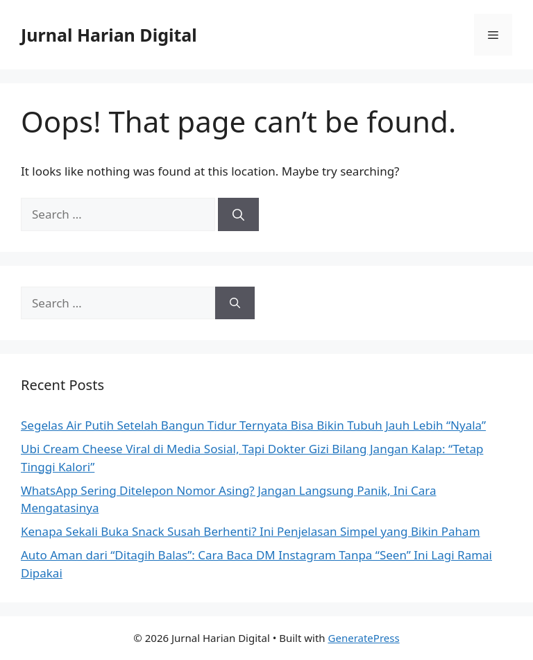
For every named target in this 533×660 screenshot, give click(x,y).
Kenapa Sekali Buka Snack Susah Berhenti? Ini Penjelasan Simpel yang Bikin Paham (250, 531)
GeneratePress (364, 638)
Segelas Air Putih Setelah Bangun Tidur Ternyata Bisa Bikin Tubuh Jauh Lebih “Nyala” (253, 425)
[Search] (238, 214)
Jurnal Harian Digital (109, 34)
